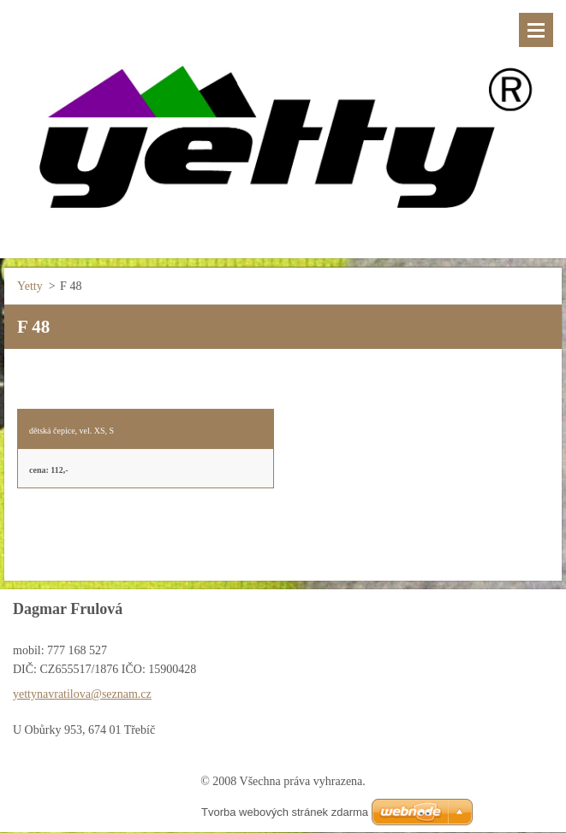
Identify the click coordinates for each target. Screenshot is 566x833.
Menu (536, 30)
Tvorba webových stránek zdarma (284, 812)
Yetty (30, 286)
